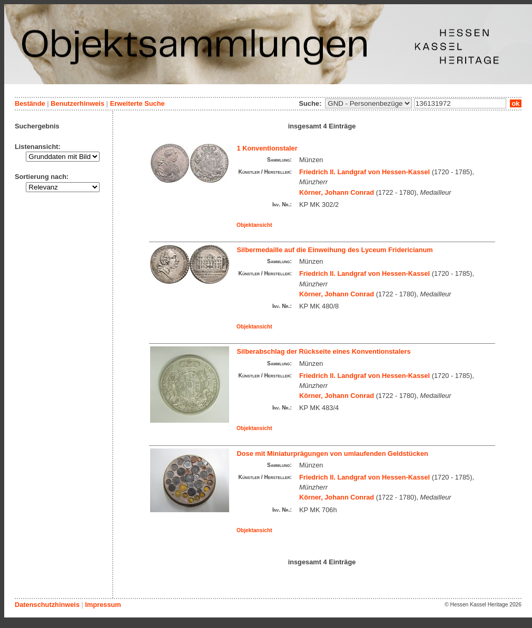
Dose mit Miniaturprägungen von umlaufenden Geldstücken (332, 453)
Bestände (30, 103)
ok (515, 103)
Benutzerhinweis (77, 103)
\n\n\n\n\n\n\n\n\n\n (368, 103)
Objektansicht (254, 225)
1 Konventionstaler (267, 148)
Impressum (103, 605)
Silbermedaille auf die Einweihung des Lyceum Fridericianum (335, 250)
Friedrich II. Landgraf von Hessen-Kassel (364, 172)
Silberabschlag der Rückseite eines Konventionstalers (324, 351)
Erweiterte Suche (137, 103)
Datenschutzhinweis (47, 605)
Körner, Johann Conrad (336, 192)
